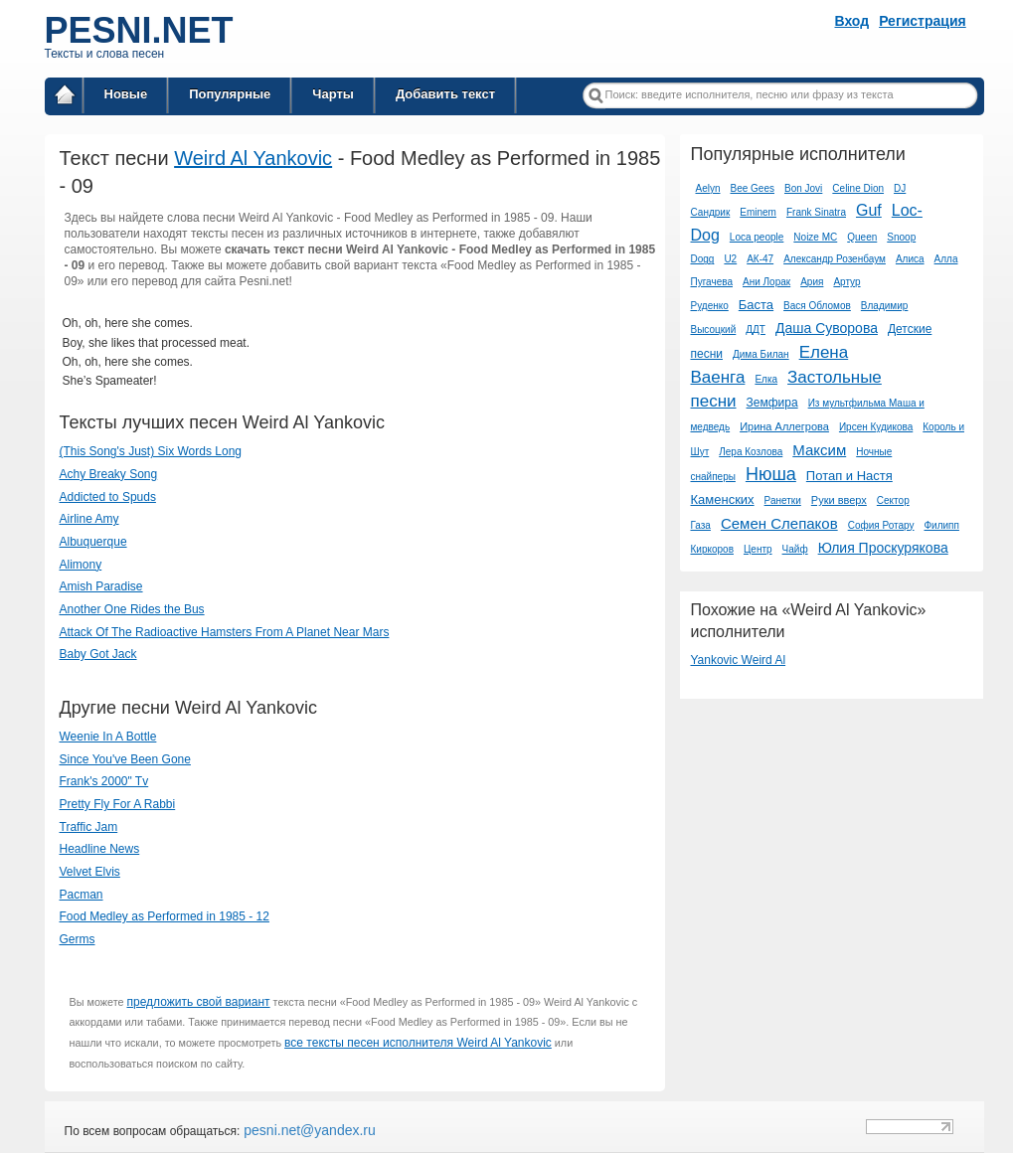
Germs (77, 939)
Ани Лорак (766, 281)
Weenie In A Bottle (108, 736)
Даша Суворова (826, 328)
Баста (756, 304)
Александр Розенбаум (834, 258)
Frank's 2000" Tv (104, 781)
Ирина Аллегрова (784, 426)
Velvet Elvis (90, 872)
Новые (126, 93)
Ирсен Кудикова (876, 426)
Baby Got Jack (98, 654)
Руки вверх (839, 500)
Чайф (795, 549)
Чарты (333, 93)
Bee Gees (752, 188)
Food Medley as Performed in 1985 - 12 (164, 916)
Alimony (81, 565)
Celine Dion (858, 188)
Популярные (229, 93)
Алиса (910, 258)
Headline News (100, 849)
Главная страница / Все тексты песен (64, 98)
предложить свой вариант (197, 1002)
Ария (811, 281)
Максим (819, 449)
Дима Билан (761, 354)
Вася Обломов (817, 305)
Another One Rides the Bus (132, 609)
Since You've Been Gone (125, 759)
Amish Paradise (101, 586)
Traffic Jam (89, 827)
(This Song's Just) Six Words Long (151, 451)
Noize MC (815, 237)
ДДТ (755, 329)
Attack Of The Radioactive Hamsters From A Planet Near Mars (225, 632)
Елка (766, 379)
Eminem (758, 212)
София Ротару (881, 525)
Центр (758, 549)
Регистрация (922, 21)
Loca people (757, 237)
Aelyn (707, 188)
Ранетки (782, 500)
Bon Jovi (803, 188)
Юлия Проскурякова (883, 548)
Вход (852, 21)
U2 (730, 258)
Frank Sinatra (816, 212)
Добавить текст (445, 93)
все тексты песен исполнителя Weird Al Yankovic (418, 1043)
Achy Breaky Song (109, 474)
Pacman (81, 895)
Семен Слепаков (779, 523)
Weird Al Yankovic (253, 158)
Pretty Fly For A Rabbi (118, 804)
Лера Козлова (750, 451)
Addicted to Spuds (108, 497)
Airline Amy (89, 519)
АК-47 (760, 258)
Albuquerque (93, 542)
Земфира (772, 403)
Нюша (771, 474)
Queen (862, 237)
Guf (869, 210)
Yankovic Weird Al (737, 660)
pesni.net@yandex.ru (307, 1130)
